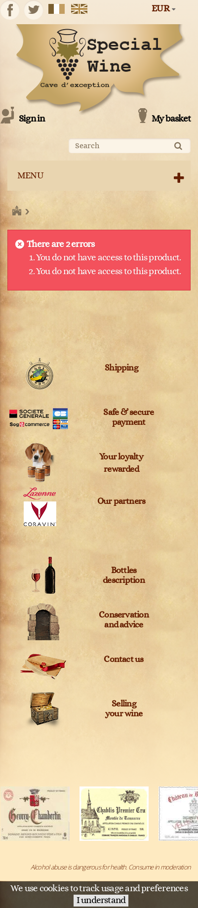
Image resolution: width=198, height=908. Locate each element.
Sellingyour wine (123, 709)
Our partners (121, 501)
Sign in (32, 119)
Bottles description (124, 575)
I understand (101, 900)
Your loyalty (121, 457)
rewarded (121, 469)
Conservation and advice (124, 620)
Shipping (121, 368)
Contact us (123, 659)
